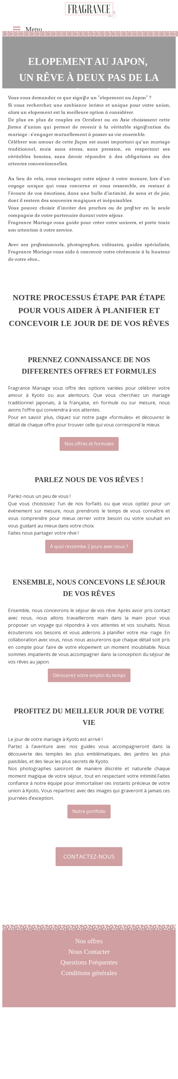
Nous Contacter (89, 951)
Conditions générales (89, 973)
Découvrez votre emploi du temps (89, 675)
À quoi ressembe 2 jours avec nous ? (89, 546)
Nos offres (89, 941)
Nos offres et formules (89, 443)
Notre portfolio (89, 811)
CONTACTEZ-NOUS (89, 856)
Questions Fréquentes (89, 962)
